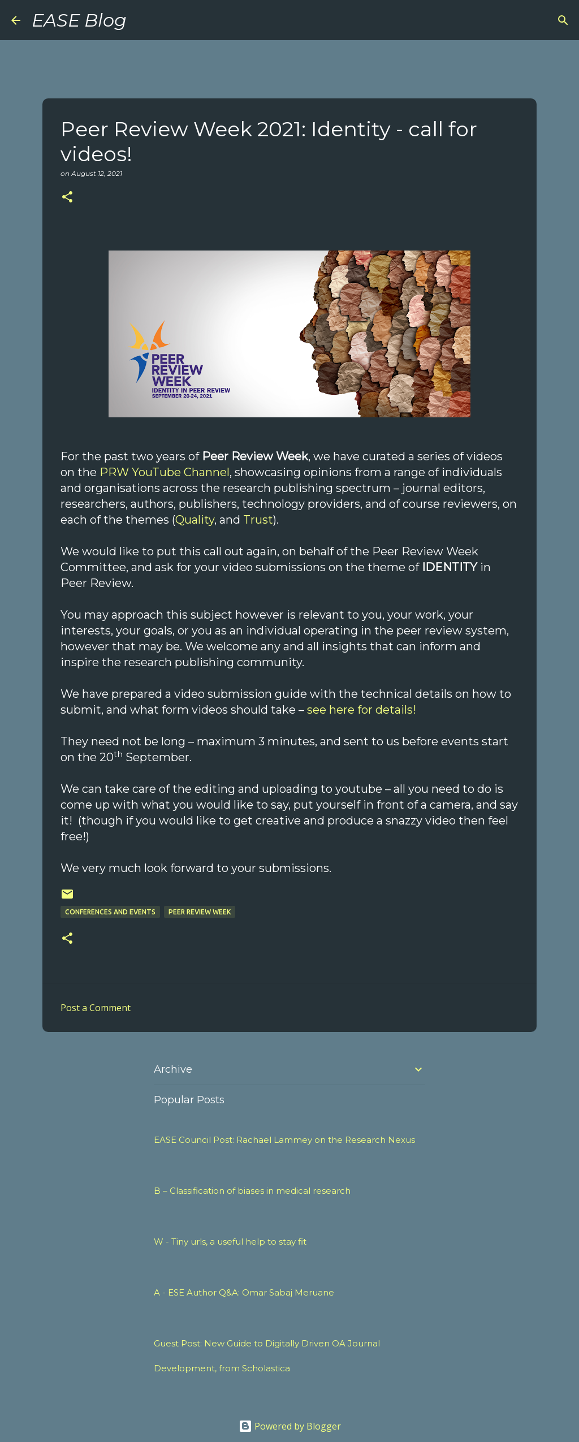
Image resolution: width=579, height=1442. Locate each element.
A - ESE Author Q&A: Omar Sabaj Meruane (244, 1292)
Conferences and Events (110, 912)
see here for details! (361, 709)
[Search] (142, 20)
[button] (67, 197)
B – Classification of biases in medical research (252, 1190)
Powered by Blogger (290, 1426)
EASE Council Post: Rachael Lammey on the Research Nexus (284, 1139)
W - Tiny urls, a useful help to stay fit (230, 1241)
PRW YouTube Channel (165, 472)
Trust (258, 519)
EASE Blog (79, 20)
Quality (194, 519)
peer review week (199, 912)
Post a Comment (96, 1007)
